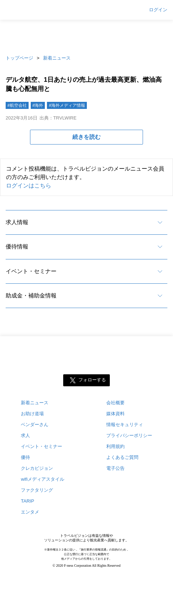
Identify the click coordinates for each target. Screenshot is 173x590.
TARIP (27, 501)
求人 (25, 435)
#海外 (37, 105)
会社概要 (115, 402)
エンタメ (30, 512)
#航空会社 (17, 105)
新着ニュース (57, 58)
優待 (25, 457)
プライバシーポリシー (129, 435)
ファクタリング (37, 490)
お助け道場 (32, 413)
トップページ (19, 58)
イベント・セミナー (31, 271)
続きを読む (86, 137)
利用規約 (115, 446)
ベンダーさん (34, 424)
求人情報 (17, 222)
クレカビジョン (37, 468)
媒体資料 (115, 413)
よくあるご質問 (122, 457)
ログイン (158, 9)
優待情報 (17, 247)
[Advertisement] (86, 35)
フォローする (92, 380)
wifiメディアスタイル (42, 479)
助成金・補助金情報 (31, 296)
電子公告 (115, 468)
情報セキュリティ (124, 424)
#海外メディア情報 (67, 105)
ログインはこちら (28, 186)
